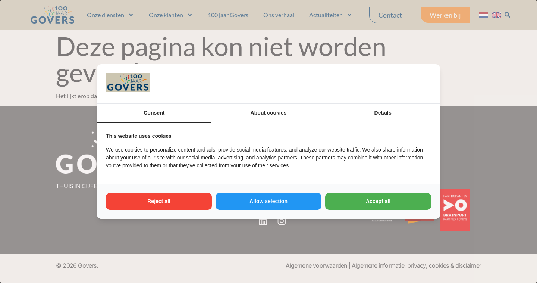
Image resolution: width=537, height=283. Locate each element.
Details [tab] (383, 113)
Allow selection (268, 201)
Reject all (158, 201)
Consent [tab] (154, 113)
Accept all (378, 201)
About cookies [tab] (268, 113)
